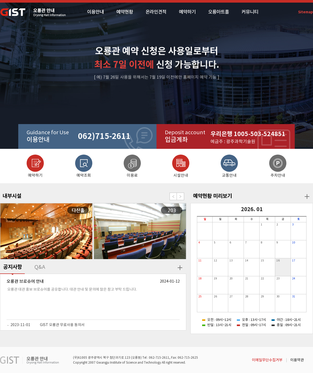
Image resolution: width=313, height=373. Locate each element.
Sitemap (305, 12)
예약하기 (187, 12)
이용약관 (297, 360)
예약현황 (124, 12)
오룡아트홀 (218, 12)
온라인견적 (156, 12)
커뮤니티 (250, 12)
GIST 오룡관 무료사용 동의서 (62, 325)
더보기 (180, 267)
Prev (173, 196)
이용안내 (95, 12)
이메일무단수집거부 (267, 360)
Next (180, 196)
